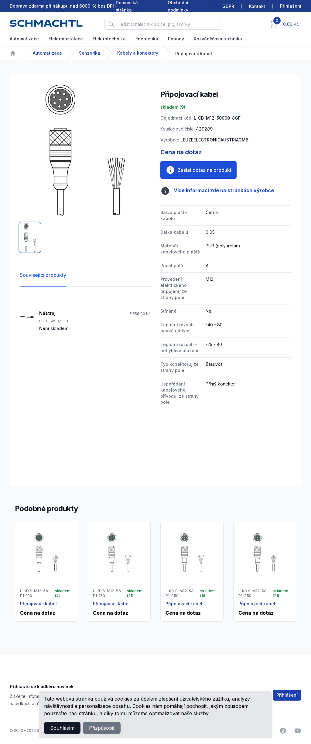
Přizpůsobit (101, 728)
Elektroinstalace (66, 38)
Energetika (146, 38)
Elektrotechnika (109, 38)
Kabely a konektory (137, 53)
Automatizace (24, 38)
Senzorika (89, 53)
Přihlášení (287, 695)
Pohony (176, 38)
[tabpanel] (85, 150)
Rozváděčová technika (218, 38)
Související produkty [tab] (43, 275)
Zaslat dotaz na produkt (198, 170)
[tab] (30, 237)
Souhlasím (62, 728)
